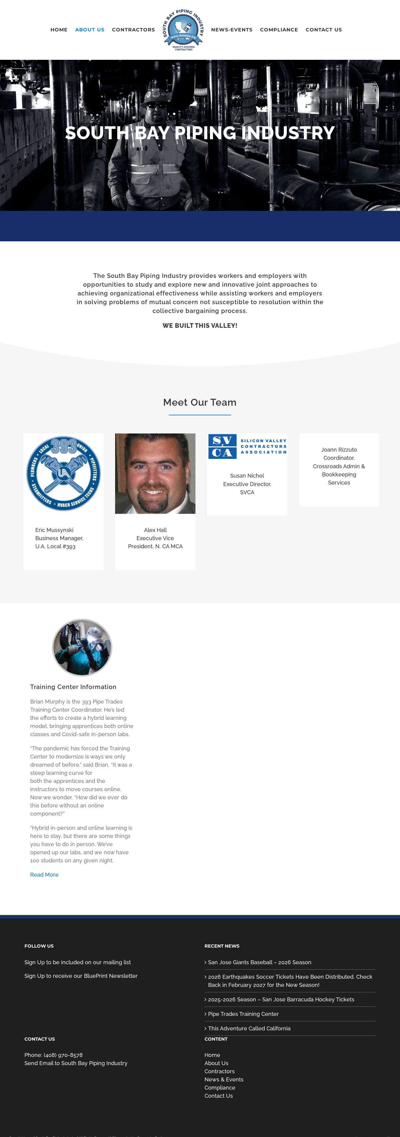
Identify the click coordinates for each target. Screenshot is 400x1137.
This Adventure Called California (249, 1028)
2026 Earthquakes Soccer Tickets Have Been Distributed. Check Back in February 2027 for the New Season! (290, 981)
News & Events (224, 1079)
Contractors (220, 1071)
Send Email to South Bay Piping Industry (75, 1063)
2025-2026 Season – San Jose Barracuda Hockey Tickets (281, 999)
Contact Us (219, 1096)
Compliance (220, 1087)
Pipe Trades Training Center (243, 1014)
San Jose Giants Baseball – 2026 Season (259, 962)
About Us (216, 1063)
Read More (44, 874)
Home (212, 1055)
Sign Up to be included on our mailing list (77, 962)
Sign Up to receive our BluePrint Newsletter (81, 976)
